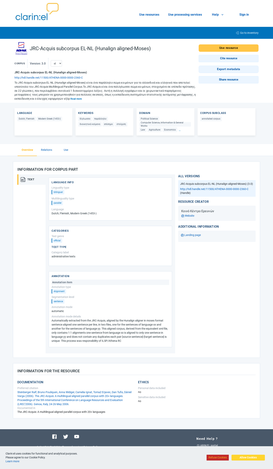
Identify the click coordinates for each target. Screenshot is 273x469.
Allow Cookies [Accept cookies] (248, 457)
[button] (229, 58)
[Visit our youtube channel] (77, 436)
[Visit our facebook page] (54, 436)
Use (66, 149)
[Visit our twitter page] (66, 436)
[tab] (32, 179)
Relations (46, 149)
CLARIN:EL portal (207, 445)
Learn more (12, 461)
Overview (27, 149)
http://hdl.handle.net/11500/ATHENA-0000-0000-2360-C (48, 77)
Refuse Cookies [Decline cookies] (218, 457)
